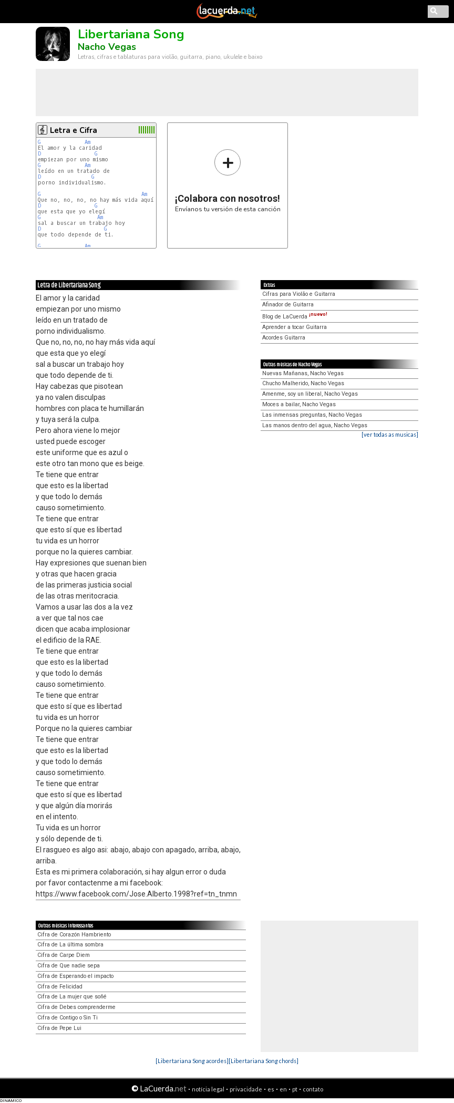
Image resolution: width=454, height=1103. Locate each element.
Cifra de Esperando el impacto (75, 976)
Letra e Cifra (73, 130)
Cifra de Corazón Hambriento (74, 934)
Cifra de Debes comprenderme (76, 1007)
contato (313, 1089)
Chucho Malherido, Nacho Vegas (303, 383)
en (283, 1089)
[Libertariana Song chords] (263, 1060)
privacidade (246, 1089)
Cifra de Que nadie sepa (68, 965)
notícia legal (208, 1089)
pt (294, 1089)
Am (87, 142)
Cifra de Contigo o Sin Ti (67, 1017)
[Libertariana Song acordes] (192, 1060)
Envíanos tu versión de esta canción (228, 180)
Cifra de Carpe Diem (63, 955)
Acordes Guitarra (283, 337)
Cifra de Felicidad (59, 986)
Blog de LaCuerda (294, 316)
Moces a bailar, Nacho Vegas (299, 404)
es (270, 1089)
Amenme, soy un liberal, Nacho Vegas (310, 393)
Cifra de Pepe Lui (59, 1028)
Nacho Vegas (107, 46)
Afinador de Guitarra (288, 304)
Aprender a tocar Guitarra (294, 327)
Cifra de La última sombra (70, 944)
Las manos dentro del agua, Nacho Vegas (314, 425)
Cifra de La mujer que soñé (72, 996)
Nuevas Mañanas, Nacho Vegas (303, 373)
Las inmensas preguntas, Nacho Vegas (312, 414)
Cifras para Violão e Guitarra (298, 294)
